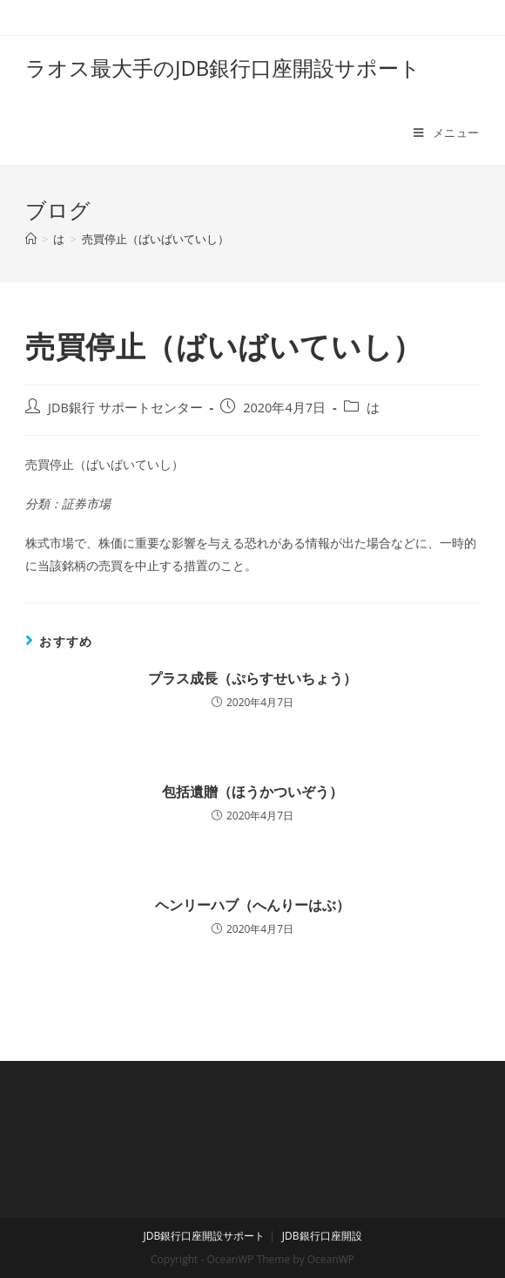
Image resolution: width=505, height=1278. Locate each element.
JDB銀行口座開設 (322, 1235)
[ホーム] (31, 239)
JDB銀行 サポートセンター (125, 407)
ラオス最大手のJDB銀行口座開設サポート (223, 67)
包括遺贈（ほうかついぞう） (252, 791)
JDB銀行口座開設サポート (204, 1235)
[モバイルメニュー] (447, 132)
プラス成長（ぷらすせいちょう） (252, 678)
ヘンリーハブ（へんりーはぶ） (252, 904)
